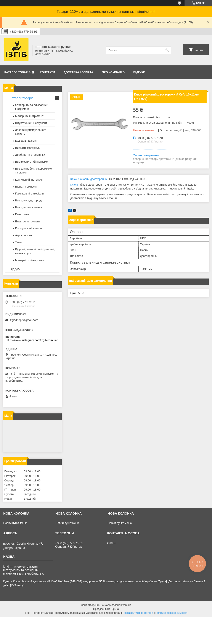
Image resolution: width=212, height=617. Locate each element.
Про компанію (113, 72)
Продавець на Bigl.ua (106, 609)
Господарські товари (28, 228)
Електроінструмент (27, 221)
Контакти (47, 72)
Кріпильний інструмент (30, 179)
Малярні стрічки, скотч (29, 260)
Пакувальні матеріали (29, 193)
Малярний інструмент (29, 116)
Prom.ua (126, 605)
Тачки (18, 242)
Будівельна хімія (26, 140)
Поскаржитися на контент (137, 612)
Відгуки (139, 72)
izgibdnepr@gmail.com (24, 320)
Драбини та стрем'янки (30, 154)
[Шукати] (167, 50)
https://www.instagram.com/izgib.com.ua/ (32, 340)
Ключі (74, 184)
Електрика (22, 214)
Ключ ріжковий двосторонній (89, 179)
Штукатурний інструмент (31, 123)
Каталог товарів (17, 72)
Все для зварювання (28, 207)
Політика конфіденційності (172, 612)
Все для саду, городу (28, 200)
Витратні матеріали (27, 147)
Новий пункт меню (15, 523)
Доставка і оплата (78, 72)
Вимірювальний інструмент (33, 161)
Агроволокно (23, 235)
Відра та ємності (26, 186)
